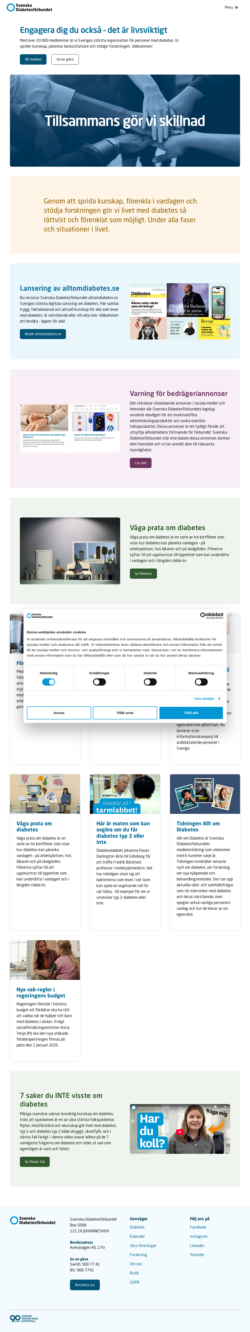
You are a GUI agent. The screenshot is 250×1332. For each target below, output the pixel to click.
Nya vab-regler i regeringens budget (40, 992)
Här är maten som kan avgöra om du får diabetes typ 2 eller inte (123, 832)
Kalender (137, 1236)
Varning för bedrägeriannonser (179, 393)
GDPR (135, 1282)
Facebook (198, 1227)
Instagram (199, 1236)
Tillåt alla (191, 713)
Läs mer (141, 463)
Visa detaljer (204, 698)
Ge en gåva (65, 59)
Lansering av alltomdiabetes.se (69, 288)
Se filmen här (35, 1162)
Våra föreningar (143, 1245)
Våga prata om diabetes (167, 527)
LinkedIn (197, 1245)
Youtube (197, 1254)
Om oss (136, 1264)
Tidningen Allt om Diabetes (198, 826)
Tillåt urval (125, 713)
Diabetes (137, 1227)
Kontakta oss (85, 1285)
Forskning (138, 1254)
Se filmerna (143, 573)
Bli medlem (33, 59)
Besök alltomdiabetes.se (43, 334)
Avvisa (59, 713)
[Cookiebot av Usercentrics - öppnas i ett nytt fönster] (203, 615)
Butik (134, 1273)
